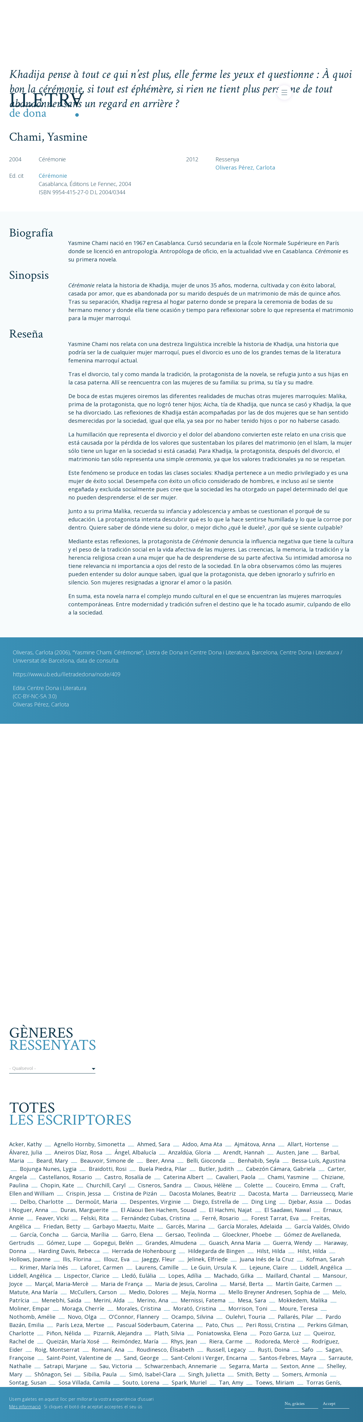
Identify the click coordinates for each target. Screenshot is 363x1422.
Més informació (25, 1407)
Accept (329, 1403)
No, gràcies (294, 1403)
